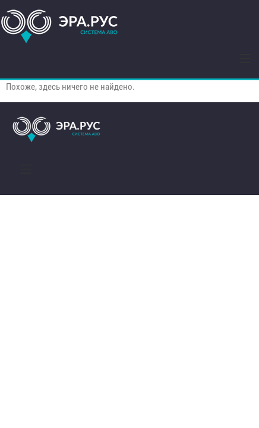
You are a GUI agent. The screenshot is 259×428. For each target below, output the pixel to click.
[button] (245, 59)
